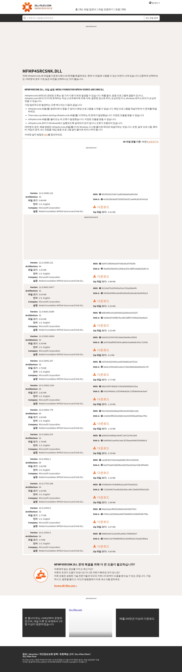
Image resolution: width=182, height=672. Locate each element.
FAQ (124, 9)
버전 (144, 141)
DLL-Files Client (82, 654)
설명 (150, 141)
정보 (24, 654)
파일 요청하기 (105, 9)
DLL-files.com (75, 609)
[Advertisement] (91, 48)
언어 (156, 141)
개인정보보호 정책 (48, 654)
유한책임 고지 (66, 654)
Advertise (33, 654)
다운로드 (103, 207)
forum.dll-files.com (64, 585)
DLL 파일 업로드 (88, 9)
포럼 (117, 9)
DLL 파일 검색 (152, 18)
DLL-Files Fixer (30, 656)
